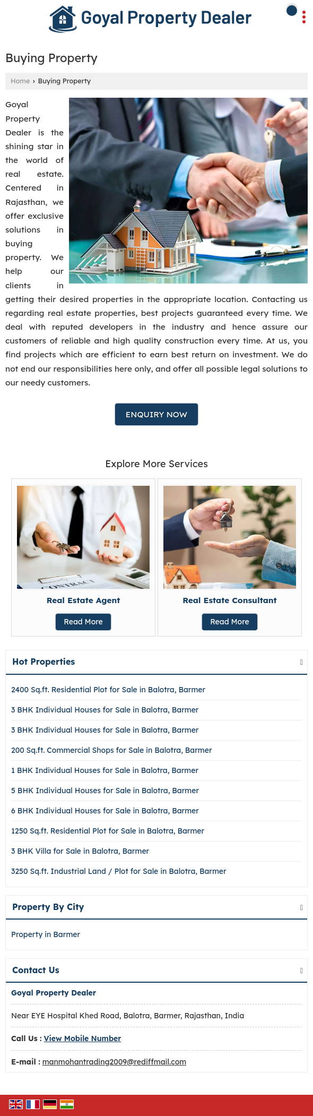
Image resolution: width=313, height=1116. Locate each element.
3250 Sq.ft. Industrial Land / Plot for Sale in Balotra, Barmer (119, 871)
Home (20, 80)
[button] (82, 1038)
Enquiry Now (156, 414)
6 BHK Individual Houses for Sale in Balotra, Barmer (105, 810)
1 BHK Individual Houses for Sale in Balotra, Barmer (104, 770)
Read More (83, 621)
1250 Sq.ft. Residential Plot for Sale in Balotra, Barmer (107, 831)
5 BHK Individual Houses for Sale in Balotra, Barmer (105, 790)
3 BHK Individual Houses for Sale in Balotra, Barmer (105, 710)
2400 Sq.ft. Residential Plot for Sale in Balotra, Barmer (108, 689)
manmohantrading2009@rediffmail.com (114, 1062)
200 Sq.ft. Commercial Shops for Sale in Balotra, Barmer (111, 750)
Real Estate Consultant (229, 600)
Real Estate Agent (83, 600)
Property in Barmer (45, 934)
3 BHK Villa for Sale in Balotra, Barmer (80, 851)
